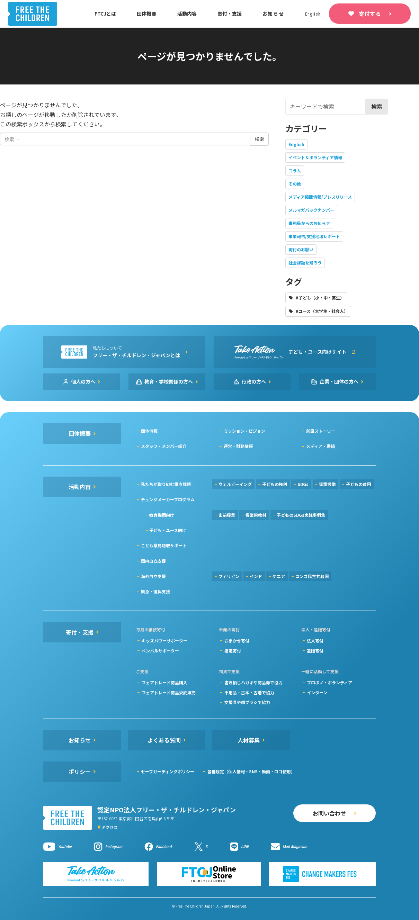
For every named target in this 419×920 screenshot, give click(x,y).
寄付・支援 (229, 13)
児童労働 (327, 484)
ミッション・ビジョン (244, 431)
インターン (317, 692)
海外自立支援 (153, 576)
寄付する (370, 13)
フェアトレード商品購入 (164, 682)
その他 (294, 184)
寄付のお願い (300, 249)
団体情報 (149, 431)
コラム (294, 170)
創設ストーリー (320, 431)
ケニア (279, 576)
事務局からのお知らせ (309, 223)
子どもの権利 (274, 484)
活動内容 (187, 13)
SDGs (303, 484)
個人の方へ (83, 381)
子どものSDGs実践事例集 (301, 515)
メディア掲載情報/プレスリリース (320, 197)
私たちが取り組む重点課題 (166, 484)
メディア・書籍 (320, 446)
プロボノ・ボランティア (329, 682)
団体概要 (146, 13)
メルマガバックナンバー (311, 210)
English (296, 144)
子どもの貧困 (358, 484)
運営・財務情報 (238, 446)
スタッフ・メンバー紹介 (164, 446)
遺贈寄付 (315, 650)
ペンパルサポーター (160, 650)
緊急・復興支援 (155, 591)
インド (256, 576)
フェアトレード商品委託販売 (169, 692)
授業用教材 (256, 515)
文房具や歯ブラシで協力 (247, 702)
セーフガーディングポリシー (167, 771)
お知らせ (273, 13)
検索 (376, 106)
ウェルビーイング (235, 484)
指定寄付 (232, 650)
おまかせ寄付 (236, 640)
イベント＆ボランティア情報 (315, 157)
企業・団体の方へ (339, 381)
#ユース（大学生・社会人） (322, 311)
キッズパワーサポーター (164, 640)
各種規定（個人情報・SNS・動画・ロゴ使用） (251, 771)
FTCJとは (105, 13)
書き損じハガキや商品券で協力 (253, 682)
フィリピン (229, 576)
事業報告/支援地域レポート (314, 236)
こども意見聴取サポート (164, 545)
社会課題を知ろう (305, 262)
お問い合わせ (329, 813)
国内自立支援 (153, 561)
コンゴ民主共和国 (312, 576)
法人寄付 (315, 640)
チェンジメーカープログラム (168, 499)
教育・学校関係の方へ (168, 381)
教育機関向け (161, 515)
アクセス (109, 827)
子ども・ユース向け (167, 530)
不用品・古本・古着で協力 (249, 692)
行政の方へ (254, 381)
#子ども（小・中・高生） (320, 297)
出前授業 (227, 515)
